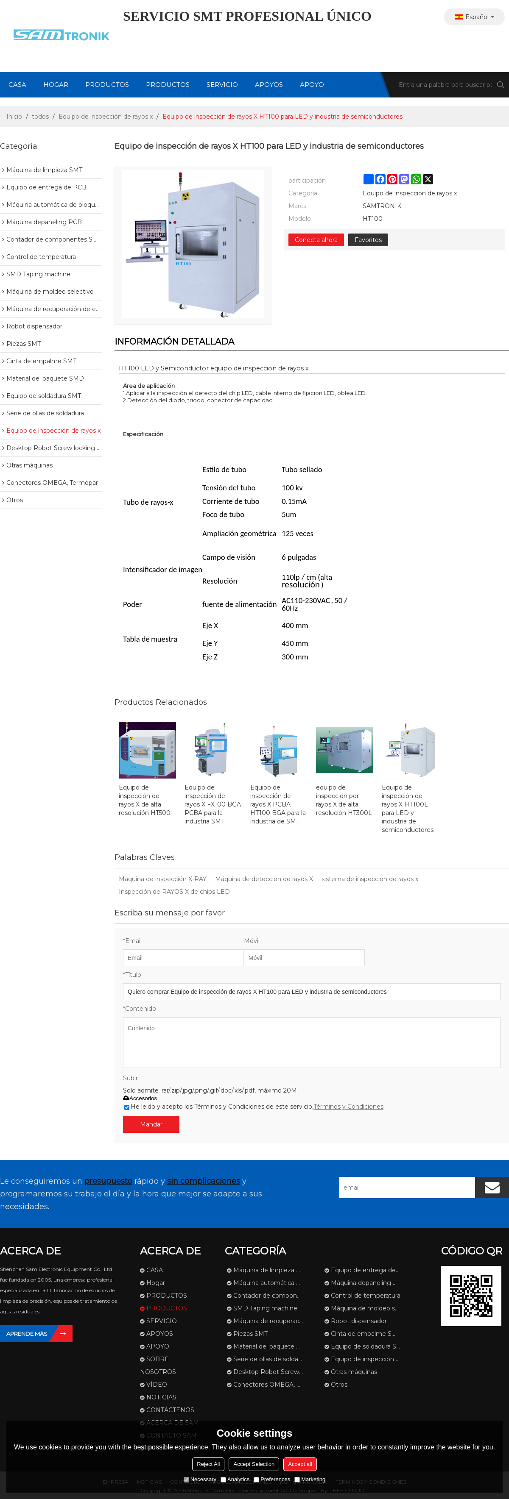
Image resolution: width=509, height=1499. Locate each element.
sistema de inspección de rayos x (370, 879)
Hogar (55, 85)
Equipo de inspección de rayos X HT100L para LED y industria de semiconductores (407, 809)
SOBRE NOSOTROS (158, 1365)
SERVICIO (222, 85)
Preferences (272, 1479)
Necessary (200, 1479)
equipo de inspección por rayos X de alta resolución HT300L (344, 800)
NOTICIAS (161, 1397)
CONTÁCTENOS (170, 1410)
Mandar (151, 1124)
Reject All (208, 1464)
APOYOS (269, 85)
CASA (17, 85)
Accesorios (140, 1098)
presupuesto (108, 1181)
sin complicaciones (203, 1181)
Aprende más (27, 1333)
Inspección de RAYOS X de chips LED (174, 892)
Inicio (14, 116)
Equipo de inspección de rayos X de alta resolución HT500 (145, 800)
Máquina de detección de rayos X (264, 879)
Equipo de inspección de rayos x (106, 116)
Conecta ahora (316, 240)
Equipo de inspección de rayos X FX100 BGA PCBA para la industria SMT (213, 804)
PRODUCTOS (107, 85)
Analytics (235, 1479)
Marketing (309, 1479)
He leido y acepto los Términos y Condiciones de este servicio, (253, 1106)
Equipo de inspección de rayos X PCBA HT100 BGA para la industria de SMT (278, 804)
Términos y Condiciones (348, 1106)
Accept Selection (253, 1464)
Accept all (300, 1464)
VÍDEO (156, 1384)
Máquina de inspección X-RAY (163, 879)
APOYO (312, 85)
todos (40, 116)
